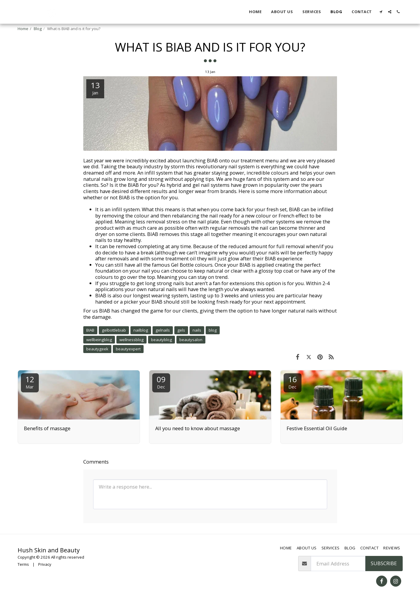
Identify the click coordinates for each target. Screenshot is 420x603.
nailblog (140, 330)
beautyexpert (128, 349)
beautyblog (161, 339)
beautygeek (97, 349)
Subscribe (384, 563)
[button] (381, 12)
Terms (23, 564)
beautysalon (190, 339)
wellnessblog (131, 339)
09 (161, 382)
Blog (38, 28)
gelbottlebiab (114, 330)
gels (181, 330)
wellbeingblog (99, 339)
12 (30, 382)
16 (292, 382)
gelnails (163, 330)
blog (213, 330)
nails (197, 330)
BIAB (90, 330)
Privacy (44, 564)
